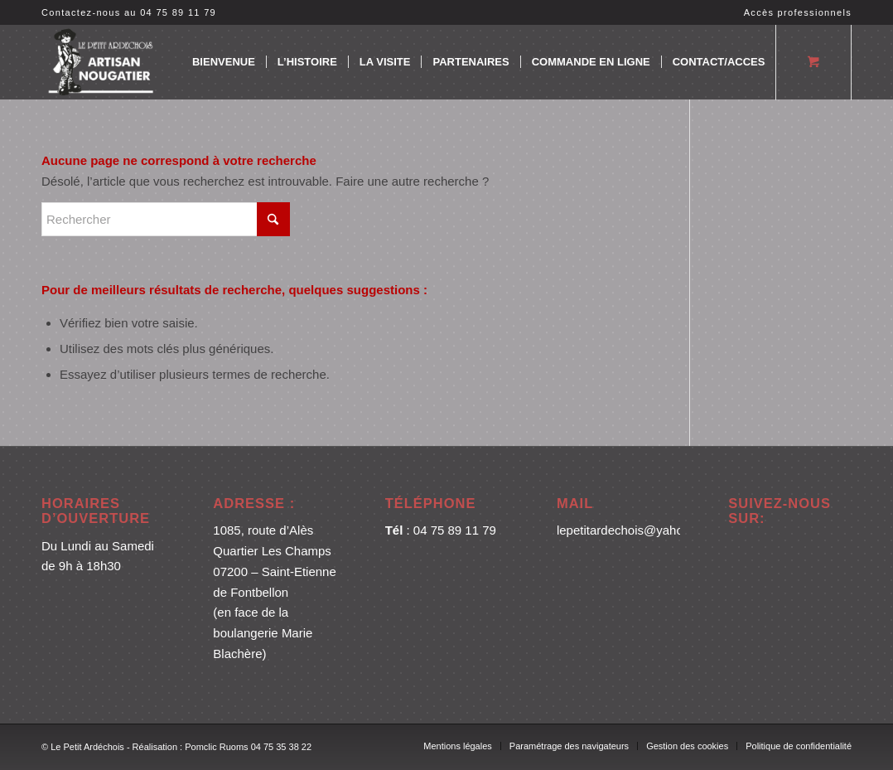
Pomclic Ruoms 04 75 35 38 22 (248, 747)
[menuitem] (794, 12)
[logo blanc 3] (102, 62)
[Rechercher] (165, 219)
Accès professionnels (798, 12)
